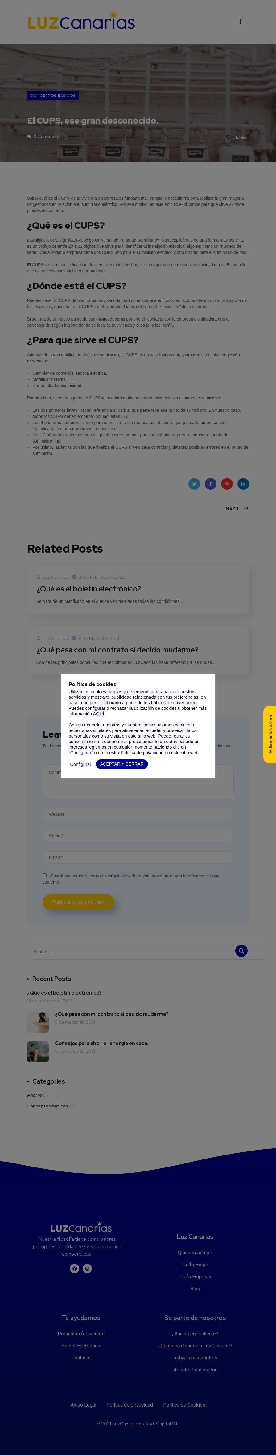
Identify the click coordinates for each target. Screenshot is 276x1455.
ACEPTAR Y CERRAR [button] (122, 764)
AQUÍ (98, 713)
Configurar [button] (80, 764)
